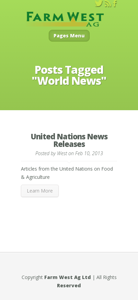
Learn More (40, 190)
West (62, 153)
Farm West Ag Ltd (67, 277)
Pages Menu (69, 35)
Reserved (69, 285)
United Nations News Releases (69, 140)
